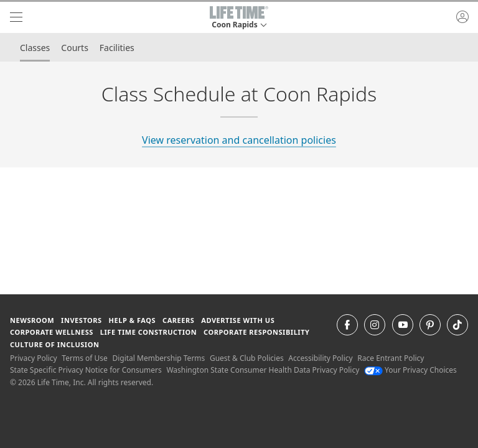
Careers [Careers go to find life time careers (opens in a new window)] (178, 320)
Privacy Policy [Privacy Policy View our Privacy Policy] (33, 358)
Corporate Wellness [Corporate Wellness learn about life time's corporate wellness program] (51, 332)
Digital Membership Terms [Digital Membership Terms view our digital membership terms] (158, 358)
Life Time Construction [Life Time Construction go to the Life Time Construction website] (148, 332)
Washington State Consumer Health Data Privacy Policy (262, 370)
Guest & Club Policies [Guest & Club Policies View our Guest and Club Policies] (247, 358)
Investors (81, 320)
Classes (35, 48)
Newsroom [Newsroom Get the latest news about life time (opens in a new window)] (32, 320)
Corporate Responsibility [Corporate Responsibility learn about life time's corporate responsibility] (256, 332)
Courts (74, 48)
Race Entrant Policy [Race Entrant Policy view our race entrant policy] (390, 358)
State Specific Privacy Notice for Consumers (86, 370)
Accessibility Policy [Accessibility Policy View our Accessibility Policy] (320, 358)
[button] (239, 17)
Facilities (117, 48)
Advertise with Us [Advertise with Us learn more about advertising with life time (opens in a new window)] (237, 320)
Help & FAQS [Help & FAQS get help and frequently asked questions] (132, 320)
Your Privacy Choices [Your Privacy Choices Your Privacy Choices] (410, 370)
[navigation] (16, 17)
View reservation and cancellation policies (239, 140)
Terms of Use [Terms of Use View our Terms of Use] (84, 358)
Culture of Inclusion (54, 344)
